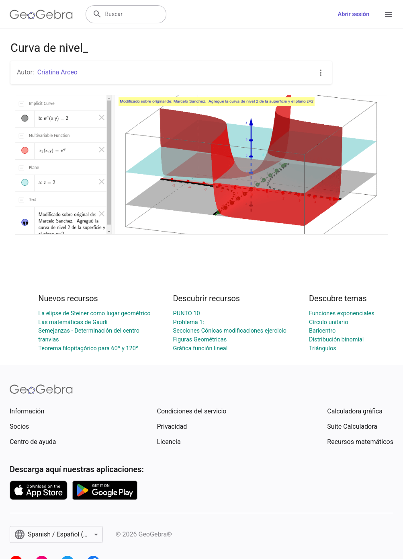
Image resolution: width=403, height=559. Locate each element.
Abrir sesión (353, 14)
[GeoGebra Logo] (41, 14)
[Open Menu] (388, 14)
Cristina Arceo (57, 72)
